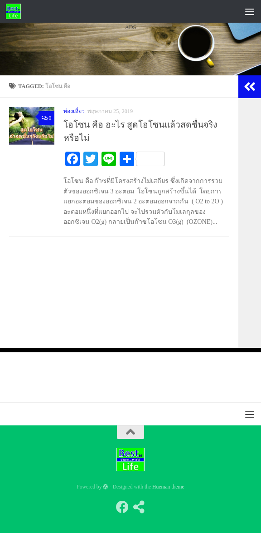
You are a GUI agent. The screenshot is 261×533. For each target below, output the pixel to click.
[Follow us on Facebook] (122, 507)
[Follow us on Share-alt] (138, 507)
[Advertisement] (130, 117)
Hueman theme (168, 487)
